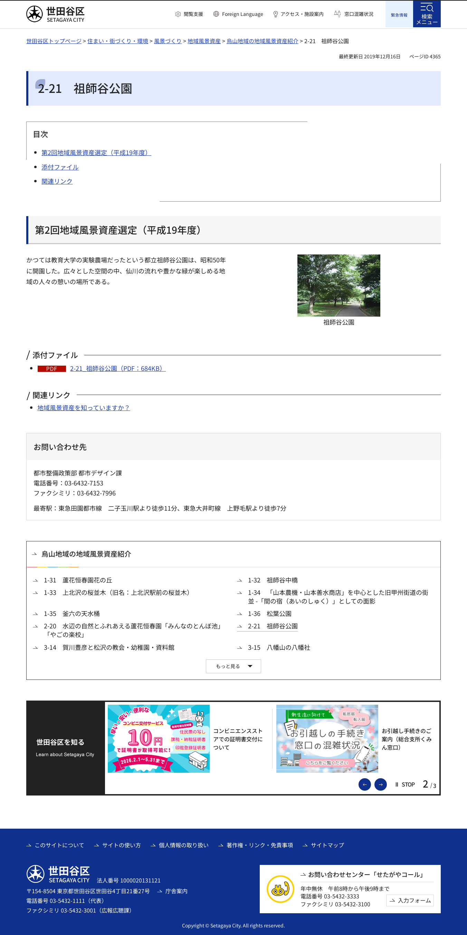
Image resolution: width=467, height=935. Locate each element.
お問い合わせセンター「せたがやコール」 (367, 873)
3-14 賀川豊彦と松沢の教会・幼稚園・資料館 (109, 646)
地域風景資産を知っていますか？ (83, 406)
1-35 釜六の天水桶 (72, 612)
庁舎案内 (176, 890)
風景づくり (168, 40)
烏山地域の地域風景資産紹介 (262, 40)
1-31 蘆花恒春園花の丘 (78, 579)
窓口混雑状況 (358, 14)
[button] (189, 14)
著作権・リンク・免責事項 (260, 844)
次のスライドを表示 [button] (386, 783)
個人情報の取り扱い (184, 844)
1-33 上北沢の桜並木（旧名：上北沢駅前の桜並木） (118, 591)
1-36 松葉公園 (270, 612)
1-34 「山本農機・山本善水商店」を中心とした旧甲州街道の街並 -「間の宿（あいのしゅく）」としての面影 (338, 595)
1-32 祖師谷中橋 (273, 579)
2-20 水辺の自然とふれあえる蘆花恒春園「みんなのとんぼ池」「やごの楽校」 (134, 629)
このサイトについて (59, 844)
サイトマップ (327, 844)
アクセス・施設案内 (302, 14)
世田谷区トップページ (54, 40)
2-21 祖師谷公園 (273, 625)
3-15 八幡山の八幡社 (279, 646)
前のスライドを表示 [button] (370, 783)
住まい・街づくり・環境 (117, 40)
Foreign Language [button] (242, 13)
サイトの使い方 (121, 844)
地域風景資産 (204, 40)
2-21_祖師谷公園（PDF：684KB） (118, 367)
